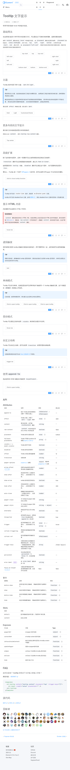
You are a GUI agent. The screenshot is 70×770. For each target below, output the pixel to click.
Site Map (8, 757)
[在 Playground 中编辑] (56, 73)
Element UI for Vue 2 (12, 755)
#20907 (14, 676)
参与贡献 (33, 757)
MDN (32, 197)
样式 (11, 703)
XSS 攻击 (10, 220)
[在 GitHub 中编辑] (59, 73)
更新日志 (8, 752)
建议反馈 (33, 755)
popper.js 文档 (28, 440)
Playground (50, 2)
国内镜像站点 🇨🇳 (10, 750)
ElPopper (26, 172)
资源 (43, 5)
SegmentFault (35, 760)
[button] (63, 5)
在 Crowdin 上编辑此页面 (11, 730)
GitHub (33, 750)
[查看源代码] (65, 73)
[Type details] (44, 418)
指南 (36, 5)
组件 (40, 5)
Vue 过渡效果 (25, 354)
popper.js (24, 462)
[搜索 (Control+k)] (21, 5)
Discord (33, 752)
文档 (18, 703)
